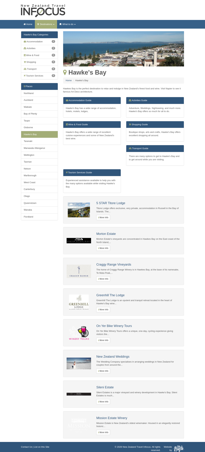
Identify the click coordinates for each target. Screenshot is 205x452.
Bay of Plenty (30, 113)
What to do (67, 25)
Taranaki (28, 141)
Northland (28, 93)
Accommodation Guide (80, 100)
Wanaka (28, 209)
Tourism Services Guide (80, 172)
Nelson (27, 168)
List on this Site (41, 447)
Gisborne (28, 127)
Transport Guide (140, 148)
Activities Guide (139, 100)
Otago (27, 196)
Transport (39, 68)
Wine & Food (39, 55)
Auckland (28, 100)
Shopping (39, 62)
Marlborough (30, 175)
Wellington (29, 155)
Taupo (27, 120)
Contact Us (26, 447)
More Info (103, 217)
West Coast (29, 182)
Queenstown (30, 203)
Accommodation (39, 41)
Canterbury (29, 189)
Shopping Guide (140, 124)
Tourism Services (39, 75)
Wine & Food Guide (78, 124)
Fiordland (28, 216)
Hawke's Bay (30, 134)
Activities (39, 48)
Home (28, 24)
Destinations (45, 25)
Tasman (28, 161)
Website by (174, 448)
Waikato (28, 107)
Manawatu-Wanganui (34, 148)
